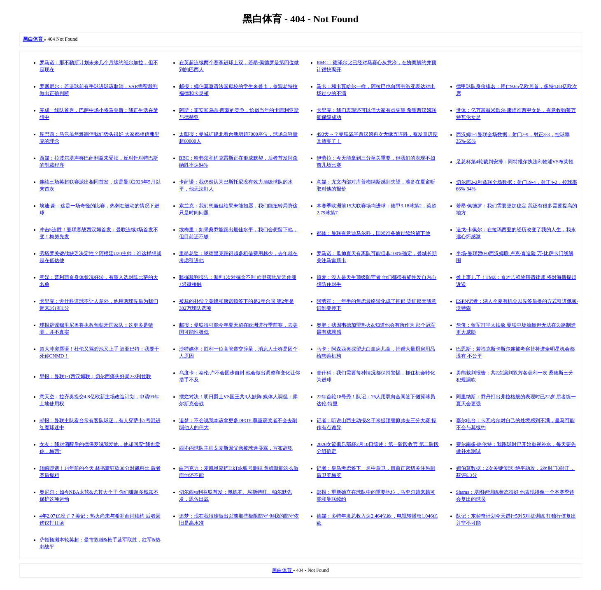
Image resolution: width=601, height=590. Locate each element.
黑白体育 (282, 570)
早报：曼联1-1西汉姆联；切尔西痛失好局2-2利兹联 (95, 376)
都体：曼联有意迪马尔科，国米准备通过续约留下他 (373, 233)
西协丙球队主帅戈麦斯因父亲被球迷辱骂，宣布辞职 (236, 448)
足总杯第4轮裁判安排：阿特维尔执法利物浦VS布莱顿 (514, 162)
